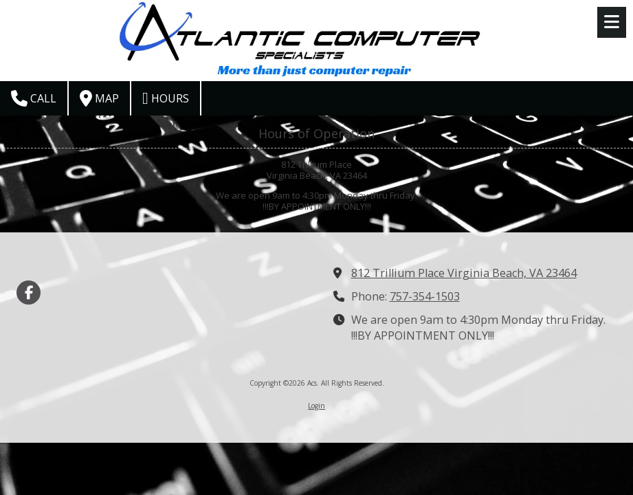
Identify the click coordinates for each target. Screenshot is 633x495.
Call (33, 98)
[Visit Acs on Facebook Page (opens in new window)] (28, 292)
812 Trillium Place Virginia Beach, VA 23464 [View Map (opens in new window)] (464, 272)
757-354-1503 (425, 296)
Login (316, 405)
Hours (165, 98)
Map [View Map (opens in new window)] (99, 98)
